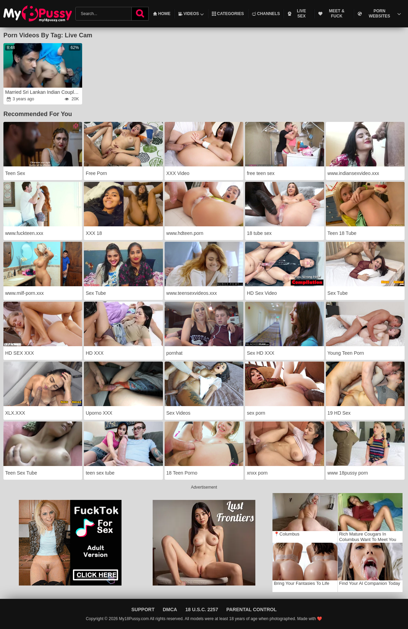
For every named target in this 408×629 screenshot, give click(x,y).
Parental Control (251, 609)
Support (143, 609)
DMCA (170, 609)
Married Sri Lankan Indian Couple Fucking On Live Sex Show (43, 92)
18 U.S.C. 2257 (201, 609)
